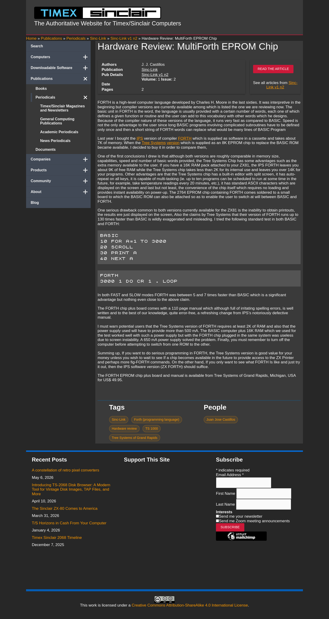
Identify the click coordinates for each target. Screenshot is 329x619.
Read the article (273, 69)
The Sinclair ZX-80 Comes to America (64, 508)
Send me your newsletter (240, 516)
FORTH (184, 138)
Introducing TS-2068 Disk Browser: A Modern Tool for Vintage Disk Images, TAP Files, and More (71, 489)
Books (41, 89)
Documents (46, 149)
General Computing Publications (57, 121)
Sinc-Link (150, 69)
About (61, 192)
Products (61, 170)
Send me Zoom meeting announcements (254, 521)
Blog (35, 203)
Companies (61, 159)
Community (61, 181)
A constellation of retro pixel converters (65, 470)
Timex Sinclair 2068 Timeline (57, 537)
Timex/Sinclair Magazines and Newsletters (62, 108)
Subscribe (230, 527)
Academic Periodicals (59, 132)
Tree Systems (154, 143)
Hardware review (124, 428)
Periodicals (63, 97)
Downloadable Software (61, 68)
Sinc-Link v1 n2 (155, 74)
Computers (61, 57)
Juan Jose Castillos (220, 419)
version (173, 143)
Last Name (226, 504)
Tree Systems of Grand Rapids (134, 438)
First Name (226, 493)
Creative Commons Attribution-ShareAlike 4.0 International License (190, 605)
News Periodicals (55, 141)
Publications (61, 78)
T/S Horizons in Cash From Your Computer (69, 523)
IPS (140, 138)
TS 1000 (151, 428)
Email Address (230, 475)
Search (37, 46)
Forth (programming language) (156, 419)
